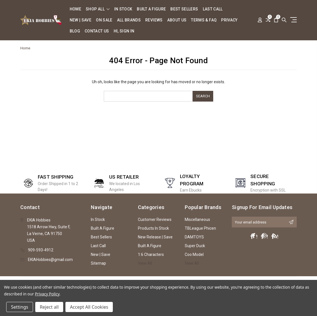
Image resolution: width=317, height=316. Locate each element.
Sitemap (98, 263)
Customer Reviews (154, 219)
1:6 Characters (151, 254)
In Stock (123, 9)
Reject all (49, 307)
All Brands (129, 20)
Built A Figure (151, 9)
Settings (19, 307)
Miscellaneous (197, 219)
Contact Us (97, 31)
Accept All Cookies (89, 307)
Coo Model (194, 254)
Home (75, 9)
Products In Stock (153, 228)
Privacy (229, 20)
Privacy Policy (47, 294)
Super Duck (195, 245)
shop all (98, 9)
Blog (75, 31)
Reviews (153, 20)
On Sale (104, 20)
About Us (177, 20)
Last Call (213, 9)
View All (145, 263)
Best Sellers (184, 9)
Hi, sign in (124, 31)
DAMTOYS (194, 237)
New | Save (81, 20)
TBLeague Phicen (200, 228)
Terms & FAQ (204, 20)
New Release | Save (155, 237)
